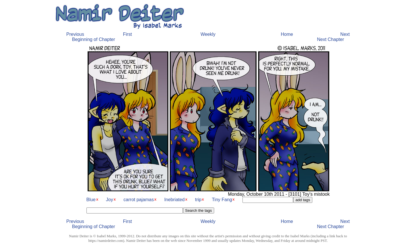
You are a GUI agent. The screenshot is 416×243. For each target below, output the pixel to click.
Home (287, 34)
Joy (109, 199)
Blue (91, 199)
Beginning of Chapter (93, 39)
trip (198, 199)
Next (345, 34)
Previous (75, 34)
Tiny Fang (222, 199)
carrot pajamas (138, 199)
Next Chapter (330, 39)
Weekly (207, 34)
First (127, 34)
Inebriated (174, 199)
